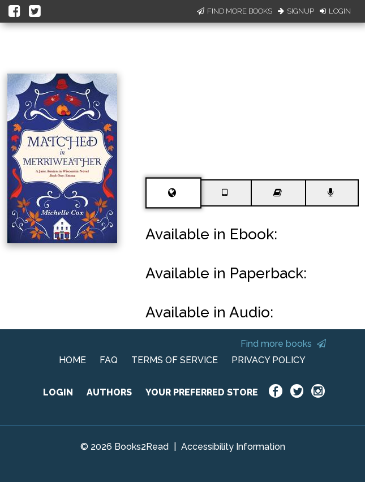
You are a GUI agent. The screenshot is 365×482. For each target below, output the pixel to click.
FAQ (109, 360)
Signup (296, 11)
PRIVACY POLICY (268, 360)
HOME (72, 360)
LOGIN (58, 392)
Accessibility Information (233, 446)
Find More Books (234, 11)
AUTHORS (109, 392)
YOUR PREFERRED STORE (201, 392)
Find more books (283, 343)
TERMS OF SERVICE (174, 360)
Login (335, 11)
